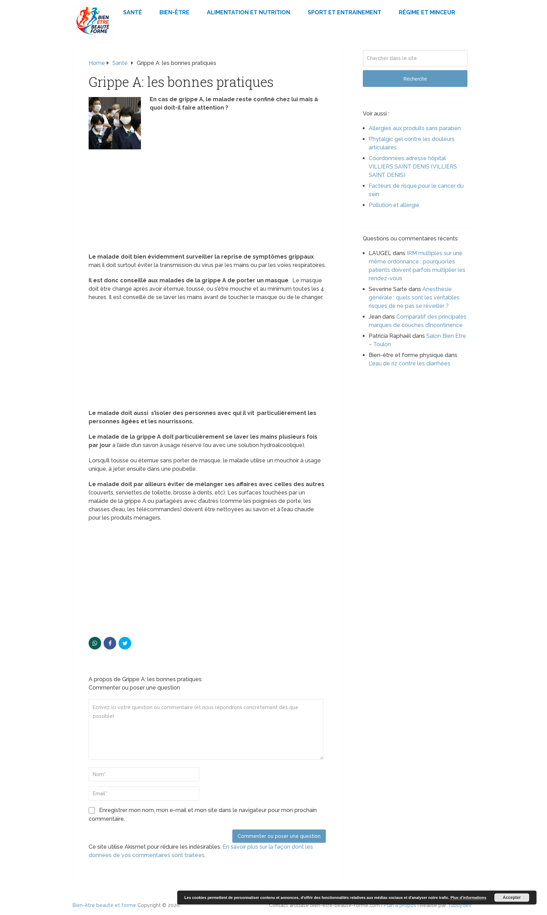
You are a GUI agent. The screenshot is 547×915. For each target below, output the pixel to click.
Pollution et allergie (394, 205)
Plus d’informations (468, 897)
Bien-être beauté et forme (104, 905)
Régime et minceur (427, 12)
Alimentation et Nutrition (248, 12)
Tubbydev (460, 905)
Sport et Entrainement (344, 12)
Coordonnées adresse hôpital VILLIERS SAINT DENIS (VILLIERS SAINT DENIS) (413, 166)
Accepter (511, 897)
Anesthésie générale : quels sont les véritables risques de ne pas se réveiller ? (414, 297)
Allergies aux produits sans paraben (415, 128)
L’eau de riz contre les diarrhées (409, 363)
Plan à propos (400, 905)
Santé (132, 12)
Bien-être (174, 12)
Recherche (415, 79)
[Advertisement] (207, 201)
